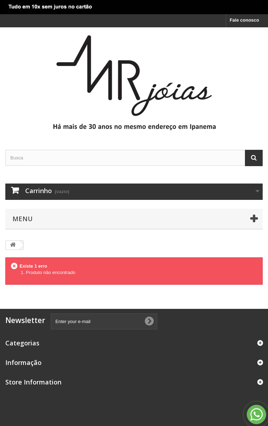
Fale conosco (244, 20)
